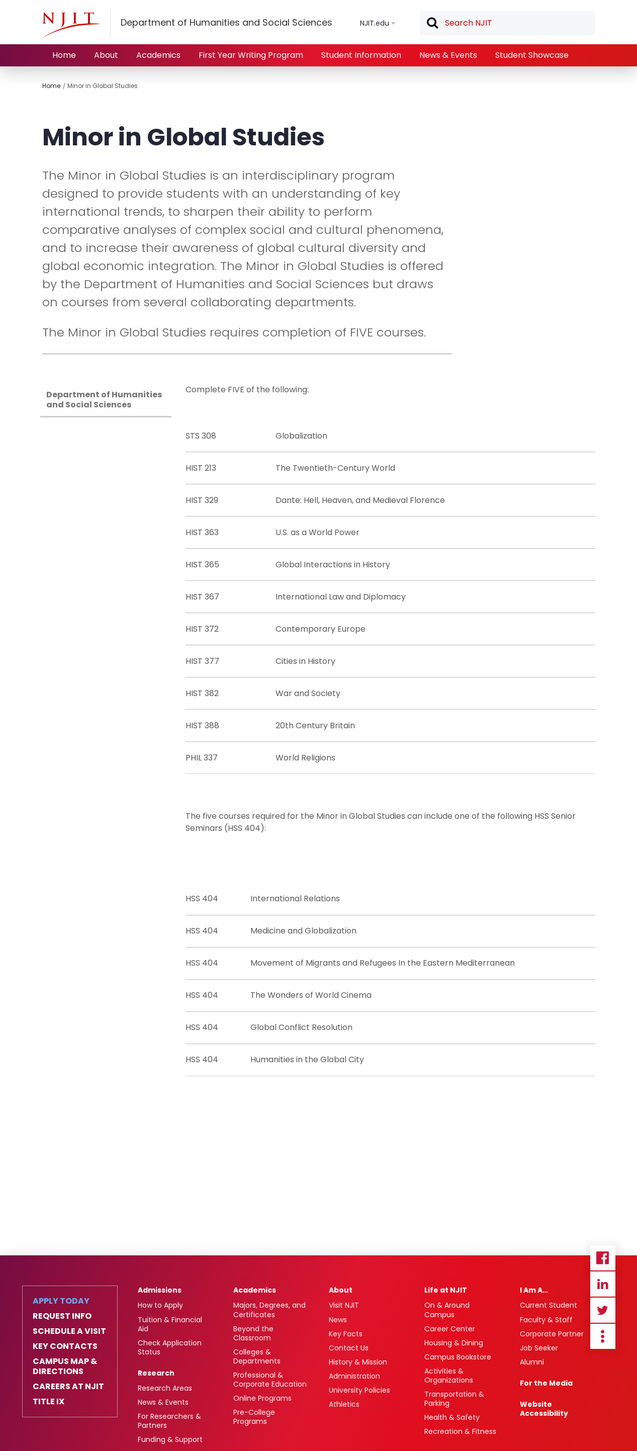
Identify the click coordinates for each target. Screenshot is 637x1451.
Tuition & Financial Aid (170, 1324)
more (602, 1336)
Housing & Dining (453, 1342)
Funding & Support (170, 1439)
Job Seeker (539, 1347)
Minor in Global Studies (102, 85)
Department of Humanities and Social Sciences (104, 399)
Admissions (159, 1290)
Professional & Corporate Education (270, 1380)
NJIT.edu (374, 23)
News (338, 1319)
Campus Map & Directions (65, 1366)
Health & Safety (452, 1417)
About (106, 55)
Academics (158, 55)
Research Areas (165, 1388)
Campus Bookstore (457, 1356)
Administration (354, 1376)
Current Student (548, 1305)
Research (156, 1373)
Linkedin (602, 1284)
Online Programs (262, 1398)
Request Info (62, 1316)
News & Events (448, 55)
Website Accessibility (544, 1409)
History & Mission (358, 1362)
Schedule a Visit (69, 1331)
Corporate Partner (552, 1333)
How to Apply (160, 1305)
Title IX (48, 1402)
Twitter (602, 1310)
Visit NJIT (344, 1305)
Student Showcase (532, 55)
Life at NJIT (445, 1290)
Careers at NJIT (68, 1387)
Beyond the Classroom (253, 1333)
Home (64, 55)
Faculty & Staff (546, 1319)
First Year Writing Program (251, 55)
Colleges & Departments (257, 1356)
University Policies (359, 1390)
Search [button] (431, 23)
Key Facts (345, 1333)
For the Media (546, 1383)
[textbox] (507, 23)
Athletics (344, 1404)
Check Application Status (170, 1347)
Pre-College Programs (254, 1417)
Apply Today (61, 1301)
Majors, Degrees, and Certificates (269, 1310)
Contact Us (349, 1347)
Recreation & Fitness (460, 1431)
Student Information (361, 55)
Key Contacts (65, 1346)
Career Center (449, 1328)
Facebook (602, 1257)
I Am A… (534, 1290)
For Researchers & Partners (169, 1421)
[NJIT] (71, 24)
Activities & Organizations (448, 1376)
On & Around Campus (447, 1310)
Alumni (532, 1362)
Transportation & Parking (454, 1399)
